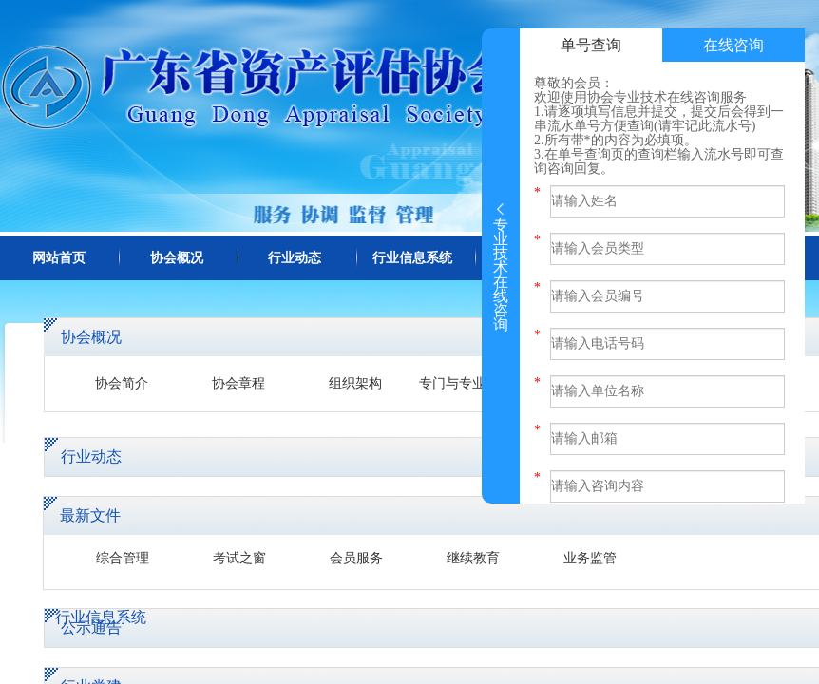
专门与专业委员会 (472, 383)
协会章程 (238, 383)
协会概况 (176, 258)
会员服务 (356, 558)
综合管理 (122, 558)
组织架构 (355, 383)
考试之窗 (239, 558)
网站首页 (59, 258)
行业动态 (294, 258)
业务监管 (590, 558)
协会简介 (121, 383)
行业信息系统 (412, 258)
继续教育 (473, 558)
